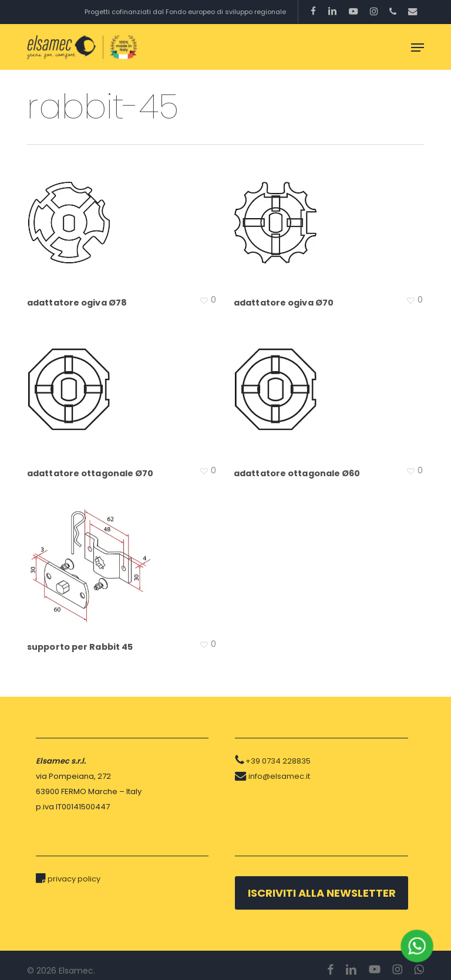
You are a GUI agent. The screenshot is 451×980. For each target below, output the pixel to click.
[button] (417, 47)
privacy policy (74, 878)
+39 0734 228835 (278, 761)
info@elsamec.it (279, 776)
